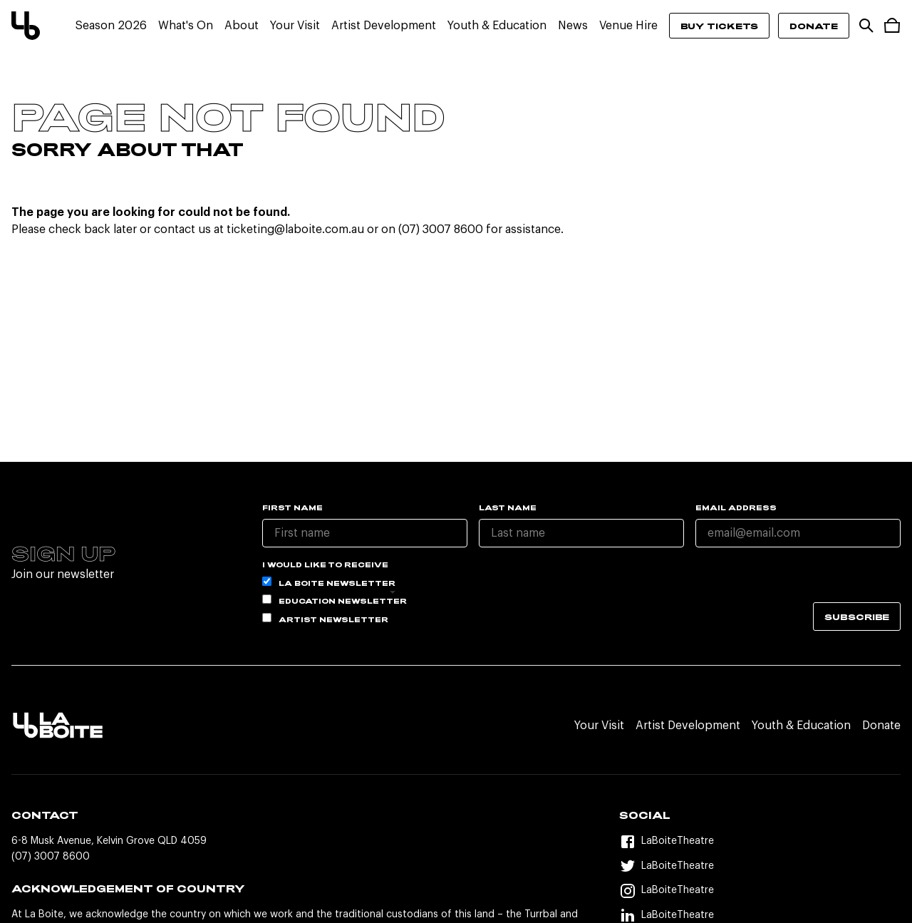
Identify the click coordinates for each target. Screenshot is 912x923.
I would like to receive (325, 564)
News (573, 25)
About (241, 25)
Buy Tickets (719, 26)
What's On (185, 25)
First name (292, 507)
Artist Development (383, 25)
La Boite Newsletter (328, 582)
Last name (508, 507)
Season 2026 (111, 25)
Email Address (736, 507)
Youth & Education (496, 25)
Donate (813, 26)
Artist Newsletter (325, 618)
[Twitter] (760, 866)
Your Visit (295, 25)
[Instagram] (760, 890)
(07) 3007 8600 (50, 857)
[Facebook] (760, 841)
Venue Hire (628, 25)
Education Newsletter (334, 599)
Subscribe (856, 617)
